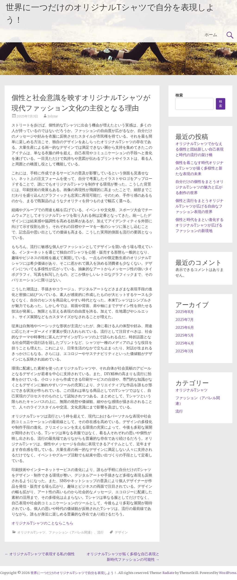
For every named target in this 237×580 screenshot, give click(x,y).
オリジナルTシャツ (31, 532)
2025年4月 (184, 343)
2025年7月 (184, 319)
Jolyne (53, 116)
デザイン (121, 532)
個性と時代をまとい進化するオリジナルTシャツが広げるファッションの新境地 (199, 225)
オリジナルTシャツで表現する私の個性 (40, 554)
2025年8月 (184, 311)
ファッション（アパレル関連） (71, 532)
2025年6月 (184, 327)
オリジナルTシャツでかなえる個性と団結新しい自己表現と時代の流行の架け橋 (199, 149)
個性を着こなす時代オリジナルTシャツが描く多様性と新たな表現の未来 (199, 168)
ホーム (211, 34)
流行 (100, 532)
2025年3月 (184, 351)
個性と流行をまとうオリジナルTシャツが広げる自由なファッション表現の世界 (199, 206)
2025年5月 (184, 335)
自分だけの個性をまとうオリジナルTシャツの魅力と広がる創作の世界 (199, 187)
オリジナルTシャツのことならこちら (42, 523)
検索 (179, 95)
